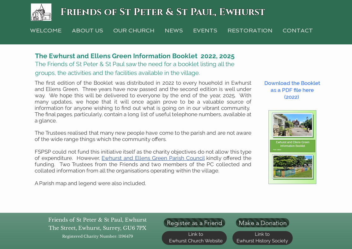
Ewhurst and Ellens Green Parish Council (153, 158)
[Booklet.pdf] (292, 148)
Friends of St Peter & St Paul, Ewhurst (162, 12)
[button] (250, 30)
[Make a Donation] (262, 222)
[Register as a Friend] (194, 222)
